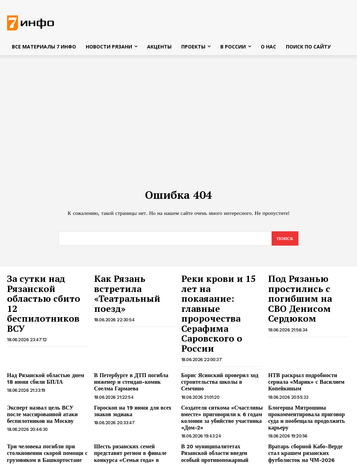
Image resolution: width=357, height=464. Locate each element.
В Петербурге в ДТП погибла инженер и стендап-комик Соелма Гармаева (132, 339)
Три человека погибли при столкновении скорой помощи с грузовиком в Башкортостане (42, 404)
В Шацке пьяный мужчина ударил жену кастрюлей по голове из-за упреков (219, 434)
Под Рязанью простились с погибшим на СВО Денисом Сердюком (303, 289)
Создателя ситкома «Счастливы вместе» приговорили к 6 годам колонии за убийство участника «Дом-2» (217, 371)
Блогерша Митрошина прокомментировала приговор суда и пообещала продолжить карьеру (307, 369)
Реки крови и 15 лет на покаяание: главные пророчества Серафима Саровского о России (220, 293)
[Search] (284, 240)
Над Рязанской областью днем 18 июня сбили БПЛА (44, 336)
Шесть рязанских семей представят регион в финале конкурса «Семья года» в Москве (133, 404)
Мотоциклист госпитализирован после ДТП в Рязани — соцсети (130, 431)
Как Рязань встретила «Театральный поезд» (132, 282)
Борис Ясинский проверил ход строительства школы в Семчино (218, 336)
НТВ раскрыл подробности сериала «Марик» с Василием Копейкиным (307, 336)
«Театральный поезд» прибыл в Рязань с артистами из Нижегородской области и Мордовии (309, 434)
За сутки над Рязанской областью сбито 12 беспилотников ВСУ (42, 289)
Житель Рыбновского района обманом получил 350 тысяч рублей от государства (47, 434)
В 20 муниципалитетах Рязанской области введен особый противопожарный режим (219, 404)
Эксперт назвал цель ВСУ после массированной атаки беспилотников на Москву (43, 369)
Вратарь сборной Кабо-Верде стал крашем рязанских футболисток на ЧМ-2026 (307, 404)
